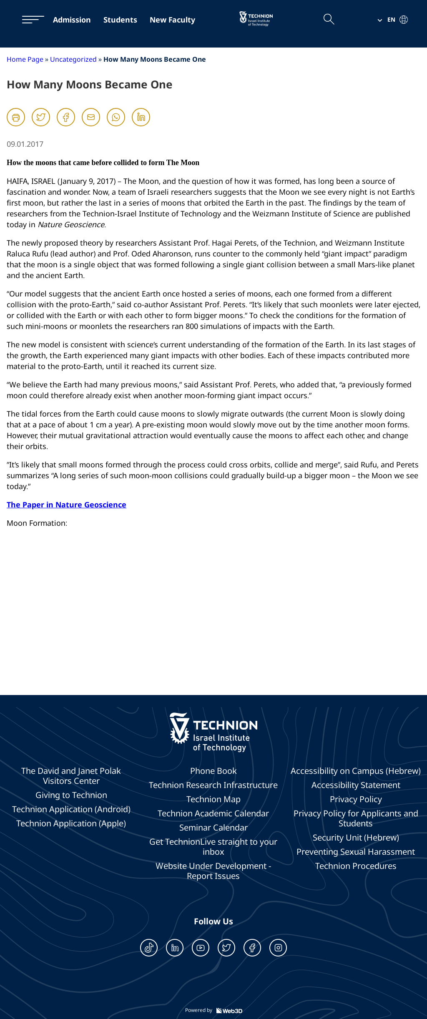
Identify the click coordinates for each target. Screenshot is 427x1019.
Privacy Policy (356, 799)
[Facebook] (66, 125)
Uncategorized (73, 59)
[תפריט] (29, 19)
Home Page (25, 59)
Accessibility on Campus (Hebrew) (356, 771)
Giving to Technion (71, 795)
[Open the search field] (328, 19)
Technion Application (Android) (71, 809)
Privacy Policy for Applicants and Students (356, 818)
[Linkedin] (141, 125)
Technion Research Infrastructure (213, 785)
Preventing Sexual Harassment (355, 852)
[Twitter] (41, 125)
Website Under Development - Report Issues (213, 871)
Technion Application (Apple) (71, 823)
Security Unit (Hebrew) (356, 838)
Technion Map (213, 799)
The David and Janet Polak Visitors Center (71, 776)
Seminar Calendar (213, 828)
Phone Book (213, 771)
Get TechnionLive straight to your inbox (213, 847)
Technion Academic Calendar (213, 813)
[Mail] (91, 125)
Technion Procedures (356, 866)
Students (120, 20)
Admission (72, 20)
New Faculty (172, 20)
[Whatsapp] (116, 125)
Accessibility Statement (355, 785)
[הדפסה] (16, 117)
